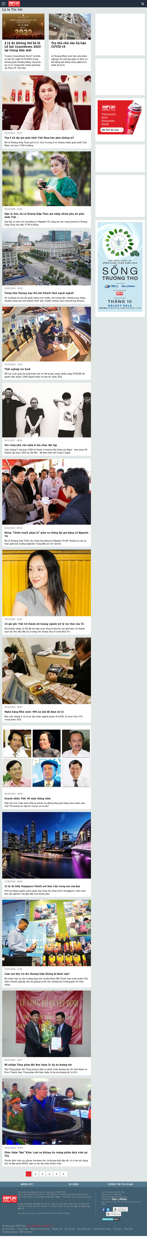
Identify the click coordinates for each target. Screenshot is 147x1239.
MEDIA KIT (27, 1184)
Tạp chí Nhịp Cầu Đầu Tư (40, 1225)
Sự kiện (73, 1184)
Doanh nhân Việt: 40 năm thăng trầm (27, 798)
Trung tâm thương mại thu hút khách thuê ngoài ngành (39, 293)
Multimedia (25, 1231)
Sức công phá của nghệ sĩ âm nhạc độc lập (30, 445)
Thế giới (117, 1228)
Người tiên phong (40, 1228)
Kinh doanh (8, 1228)
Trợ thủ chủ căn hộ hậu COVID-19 (68, 44)
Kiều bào (128, 1228)
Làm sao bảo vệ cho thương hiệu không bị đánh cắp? (37, 973)
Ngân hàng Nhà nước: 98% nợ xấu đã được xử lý (34, 711)
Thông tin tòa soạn (120, 1184)
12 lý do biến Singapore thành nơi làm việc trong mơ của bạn (42, 886)
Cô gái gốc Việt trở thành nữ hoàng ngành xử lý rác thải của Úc (44, 623)
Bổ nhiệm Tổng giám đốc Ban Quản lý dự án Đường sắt (38, 1064)
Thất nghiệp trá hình (17, 369)
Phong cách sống (102, 1228)
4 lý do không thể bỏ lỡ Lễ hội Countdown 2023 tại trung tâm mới (22, 46)
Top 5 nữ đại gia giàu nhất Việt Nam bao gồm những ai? (39, 137)
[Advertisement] (120, 196)
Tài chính (69, 1228)
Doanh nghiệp (9, 1231)
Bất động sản (84, 1228)
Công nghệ (22, 1228)
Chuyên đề (56, 1228)
